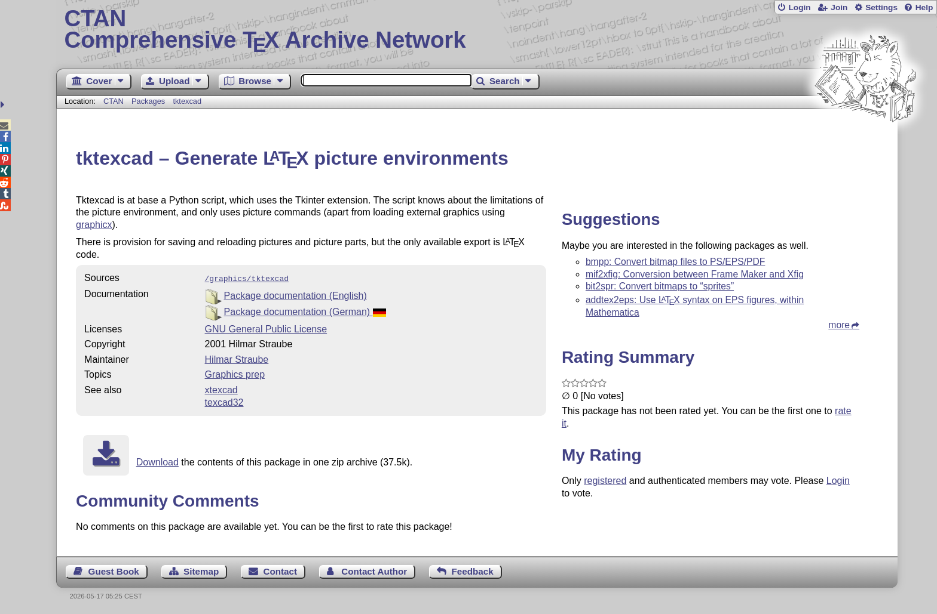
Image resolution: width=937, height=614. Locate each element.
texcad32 (224, 401)
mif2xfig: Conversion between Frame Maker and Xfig (695, 274)
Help (924, 7)
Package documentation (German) (305, 311)
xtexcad (221, 389)
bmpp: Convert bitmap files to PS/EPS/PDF (675, 262)
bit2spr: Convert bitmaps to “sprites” (660, 286)
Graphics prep (235, 373)
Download (157, 461)
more (839, 325)
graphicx (94, 225)
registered (605, 481)
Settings (881, 7)
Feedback (473, 570)
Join (839, 7)
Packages (149, 101)
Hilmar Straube (237, 358)
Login (799, 7)
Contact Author (374, 570)
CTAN (113, 101)
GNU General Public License (266, 328)
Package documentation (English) (295, 294)
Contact (281, 570)
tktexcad (187, 101)
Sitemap (201, 570)
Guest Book (113, 570)
